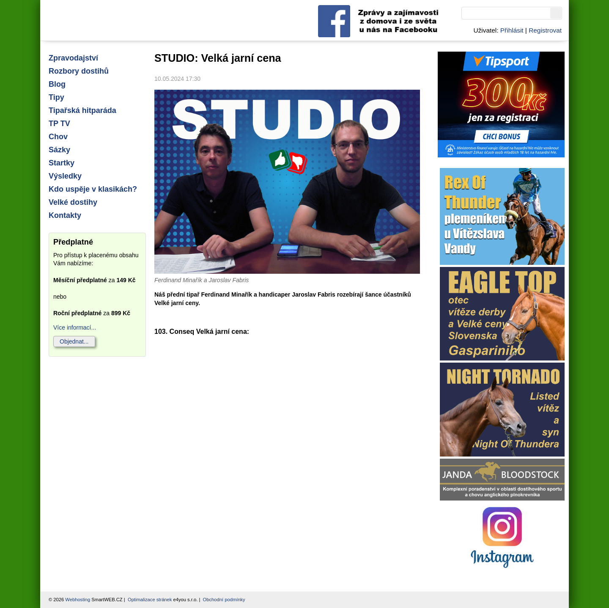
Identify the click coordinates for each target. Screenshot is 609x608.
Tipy (56, 97)
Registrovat (545, 30)
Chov (58, 136)
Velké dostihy (73, 202)
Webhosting (77, 599)
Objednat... (74, 341)
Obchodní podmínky (224, 599)
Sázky (59, 150)
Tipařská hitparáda (82, 110)
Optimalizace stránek (150, 599)
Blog (57, 84)
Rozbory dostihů (79, 71)
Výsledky (65, 176)
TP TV (59, 123)
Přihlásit (512, 30)
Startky (61, 163)
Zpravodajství (73, 58)
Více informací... (74, 327)
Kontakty (65, 215)
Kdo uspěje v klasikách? (93, 189)
